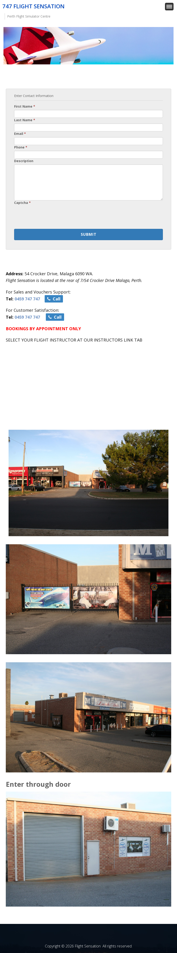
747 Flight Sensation (33, 6)
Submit (88, 234)
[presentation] (49, 215)
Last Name (24, 120)
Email (20, 133)
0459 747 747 (27, 299)
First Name (24, 106)
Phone (20, 147)
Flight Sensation (88, 946)
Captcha (22, 202)
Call (53, 299)
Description (23, 161)
